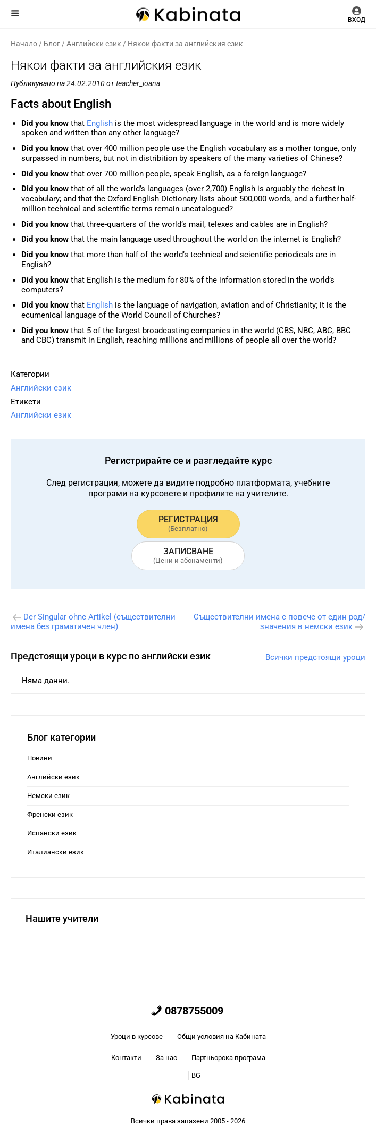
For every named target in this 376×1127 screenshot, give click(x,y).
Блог (52, 43)
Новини (39, 758)
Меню (15, 13)
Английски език (93, 43)
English (100, 123)
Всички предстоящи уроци (315, 657)
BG (188, 1075)
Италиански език (55, 852)
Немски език (48, 796)
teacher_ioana (138, 83)
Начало (24, 43)
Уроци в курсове (137, 1036)
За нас (166, 1058)
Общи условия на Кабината (221, 1036)
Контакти (126, 1058)
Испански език (52, 833)
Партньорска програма (228, 1058)
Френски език (50, 814)
